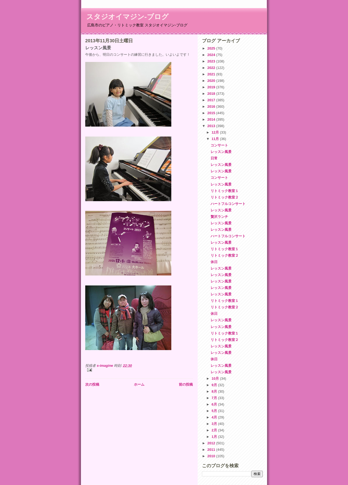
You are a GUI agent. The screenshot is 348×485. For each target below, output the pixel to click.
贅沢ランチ (219, 217)
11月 (216, 139)
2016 (211, 106)
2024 (211, 55)
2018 (211, 94)
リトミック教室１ (225, 191)
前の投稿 (186, 384)
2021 (211, 74)
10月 (216, 378)
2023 (211, 61)
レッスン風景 (221, 152)
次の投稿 (92, 384)
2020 (211, 81)
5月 (215, 411)
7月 (215, 398)
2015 (211, 113)
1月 (215, 437)
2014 (211, 119)
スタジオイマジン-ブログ (127, 17)
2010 (211, 456)
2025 (211, 48)
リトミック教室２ (225, 197)
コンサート (219, 145)
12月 (216, 132)
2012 (211, 443)
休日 (214, 262)
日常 (214, 158)
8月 (215, 391)
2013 (211, 126)
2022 (211, 68)
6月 (215, 404)
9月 (215, 385)
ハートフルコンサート (228, 204)
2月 (215, 430)
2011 (211, 450)
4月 (215, 417)
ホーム (139, 384)
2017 (211, 100)
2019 (211, 87)
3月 (215, 424)
